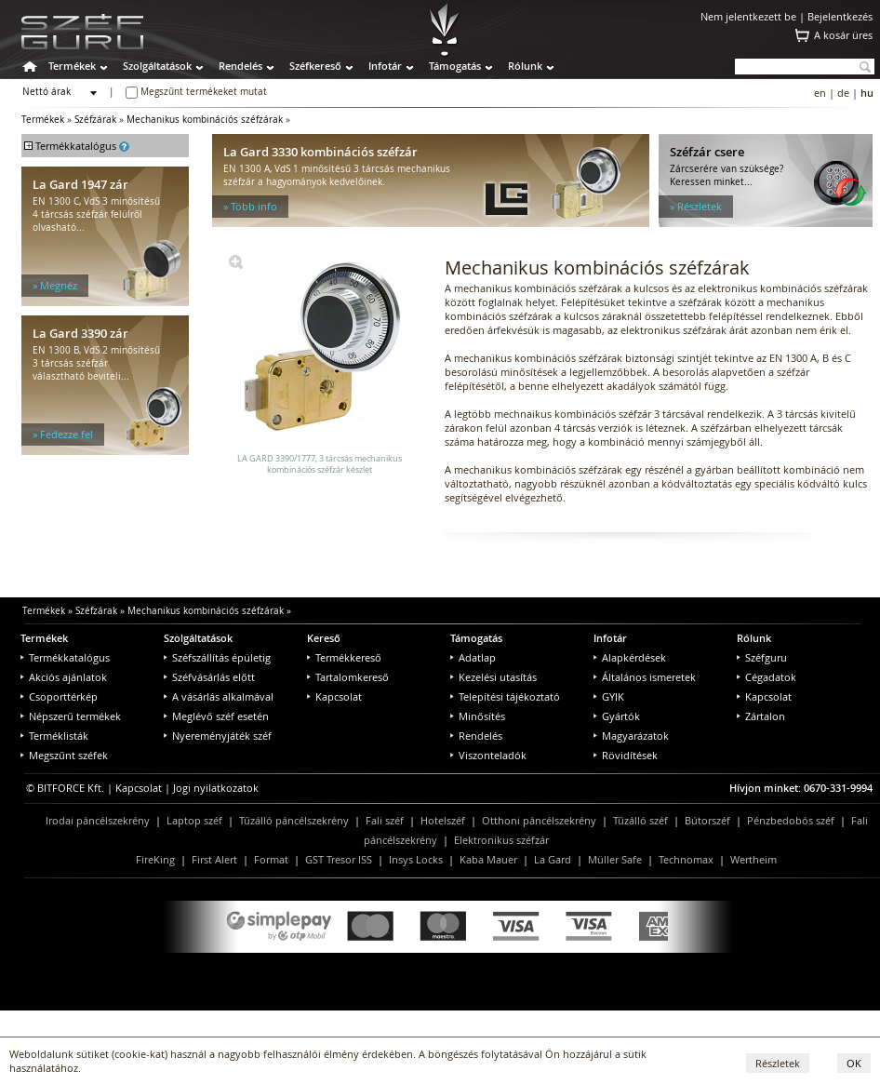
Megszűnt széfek (64, 755)
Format (271, 859)
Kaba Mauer (488, 859)
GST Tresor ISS (338, 859)
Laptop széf (194, 820)
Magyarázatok (631, 736)
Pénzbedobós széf (790, 820)
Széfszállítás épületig (217, 657)
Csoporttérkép (59, 696)
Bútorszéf (707, 820)
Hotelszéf (442, 820)
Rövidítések (625, 755)
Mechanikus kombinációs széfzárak (205, 120)
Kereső (323, 638)
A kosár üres (843, 35)
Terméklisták (54, 736)
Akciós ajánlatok (63, 677)
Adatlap (473, 657)
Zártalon (761, 716)
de (843, 93)
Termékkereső (344, 657)
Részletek (777, 1063)
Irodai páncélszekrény (98, 820)
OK (854, 1063)
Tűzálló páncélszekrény (294, 820)
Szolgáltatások (157, 66)
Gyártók (616, 716)
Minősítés (477, 716)
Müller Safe (615, 859)
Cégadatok (766, 677)
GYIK (608, 696)
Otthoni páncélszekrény (539, 820)
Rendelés (240, 66)
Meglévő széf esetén (216, 716)
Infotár (385, 66)
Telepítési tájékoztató (505, 696)
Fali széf (385, 820)
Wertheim (753, 859)
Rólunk (525, 66)
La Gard (552, 859)
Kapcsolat (334, 696)
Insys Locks (416, 859)
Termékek (72, 66)
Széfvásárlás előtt (209, 677)
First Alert (214, 859)
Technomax (686, 859)
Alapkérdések (629, 657)
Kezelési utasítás (493, 677)
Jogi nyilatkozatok (216, 788)
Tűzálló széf (640, 820)
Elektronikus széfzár (501, 840)
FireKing (155, 859)
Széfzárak (95, 120)
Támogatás (455, 66)
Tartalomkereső (348, 677)
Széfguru (762, 657)
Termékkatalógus (65, 657)
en (820, 93)
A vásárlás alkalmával (218, 696)
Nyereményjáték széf (218, 736)
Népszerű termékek (70, 716)
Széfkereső (315, 66)
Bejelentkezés (840, 16)
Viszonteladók (488, 755)
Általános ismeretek (644, 677)
